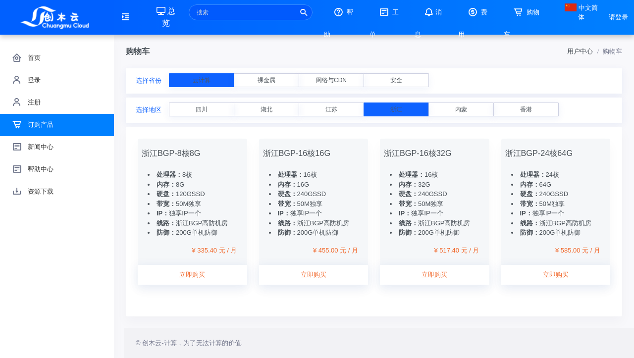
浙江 (396, 109)
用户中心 (580, 51)
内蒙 (461, 109)
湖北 (266, 109)
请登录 (618, 17)
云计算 (202, 80)
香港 (526, 109)
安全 (396, 80)
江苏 (331, 109)
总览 (166, 17)
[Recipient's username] (251, 12)
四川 (202, 109)
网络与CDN (331, 80)
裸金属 (266, 80)
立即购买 (192, 274)
